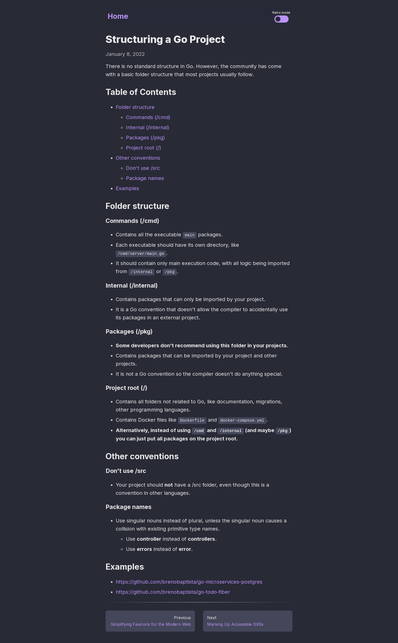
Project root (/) (143, 148)
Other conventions (138, 158)
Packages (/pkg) (145, 138)
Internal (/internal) (147, 127)
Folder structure (135, 107)
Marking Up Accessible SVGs (235, 623)
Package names (145, 178)
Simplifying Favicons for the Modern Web (151, 623)
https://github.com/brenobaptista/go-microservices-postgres (189, 581)
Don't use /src (143, 168)
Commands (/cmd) (148, 117)
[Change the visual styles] (281, 19)
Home (118, 16)
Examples (127, 188)
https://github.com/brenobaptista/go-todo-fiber (173, 591)
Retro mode (281, 12)
